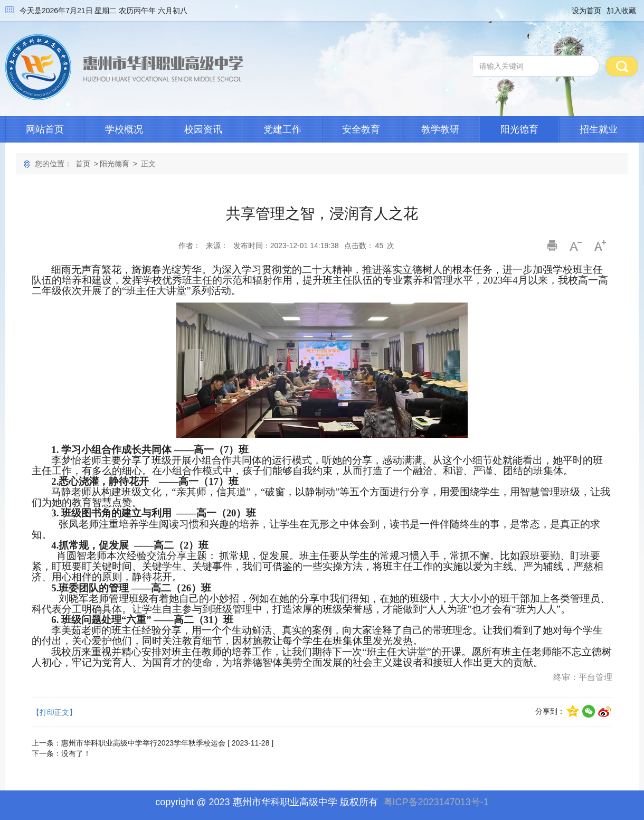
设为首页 (586, 10)
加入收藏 (621, 10)
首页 (82, 163)
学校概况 (124, 129)
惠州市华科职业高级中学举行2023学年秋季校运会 (143, 743)
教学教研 (440, 129)
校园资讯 (203, 129)
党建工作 (282, 129)
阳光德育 (519, 129)
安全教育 (361, 129)
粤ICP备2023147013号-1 (436, 802)
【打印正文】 (54, 712)
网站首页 (45, 129)
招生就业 (599, 129)
